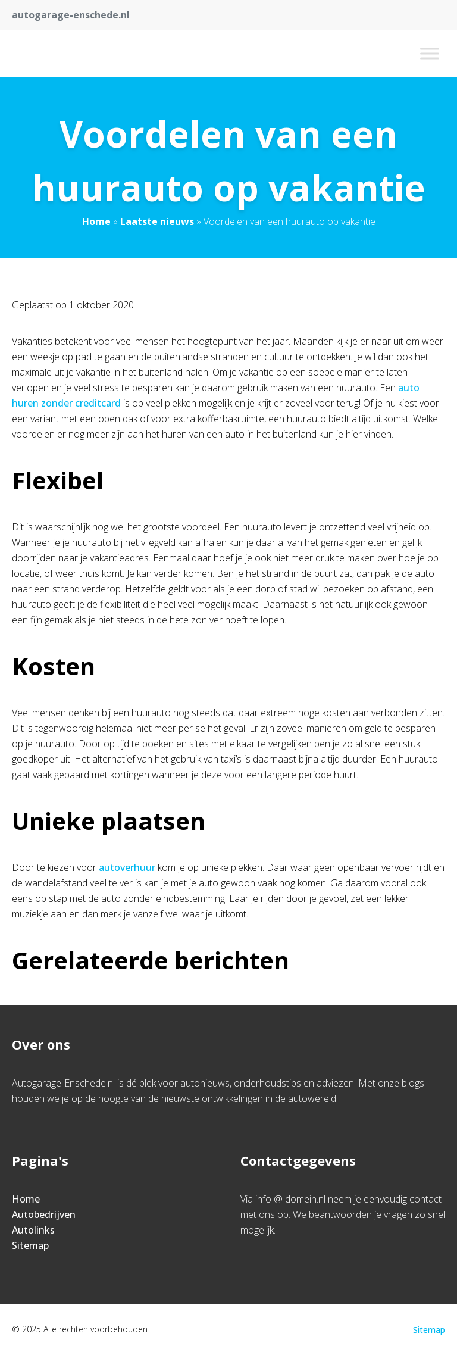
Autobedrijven (44, 1214)
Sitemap (30, 1245)
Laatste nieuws (157, 221)
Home (96, 221)
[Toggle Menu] (429, 53)
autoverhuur (127, 867)
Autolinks (33, 1230)
